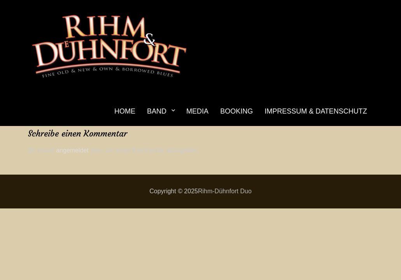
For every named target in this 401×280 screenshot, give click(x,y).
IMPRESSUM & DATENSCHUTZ (315, 111)
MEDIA (197, 111)
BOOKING (236, 111)
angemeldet (72, 150)
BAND (156, 111)
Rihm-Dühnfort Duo (225, 191)
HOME (124, 111)
